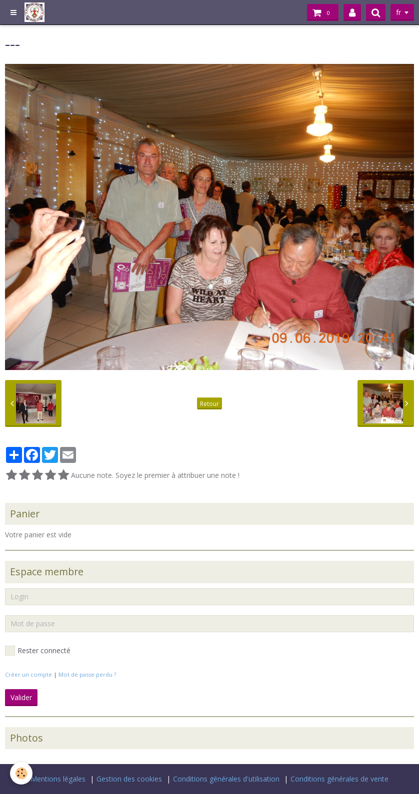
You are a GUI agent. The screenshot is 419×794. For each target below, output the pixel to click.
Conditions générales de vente (339, 779)
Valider (21, 697)
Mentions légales (58, 779)
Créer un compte (28, 674)
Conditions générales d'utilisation (226, 779)
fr (398, 12)
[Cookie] (21, 773)
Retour (209, 403)
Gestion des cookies (129, 779)
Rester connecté (37, 651)
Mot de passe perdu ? (87, 674)
